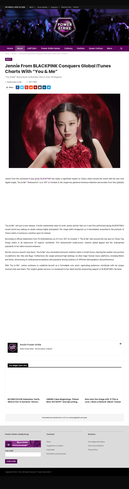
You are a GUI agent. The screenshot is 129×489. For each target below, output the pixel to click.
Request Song (66, 7)
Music (20, 48)
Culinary (68, 48)
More (109, 48)
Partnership (51, 450)
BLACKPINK (45, 179)
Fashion (81, 48)
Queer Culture (96, 48)
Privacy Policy (93, 450)
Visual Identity (42, 7)
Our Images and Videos (96, 442)
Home (10, 48)
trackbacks (65, 418)
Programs (54, 7)
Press (49, 442)
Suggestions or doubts (55, 446)
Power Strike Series (50, 48)
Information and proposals (56, 454)
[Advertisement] (64, 203)
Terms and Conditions (96, 446)
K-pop (31, 179)
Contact (76, 7)
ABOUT (31, 7)
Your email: (23, 452)
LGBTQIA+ (32, 48)
